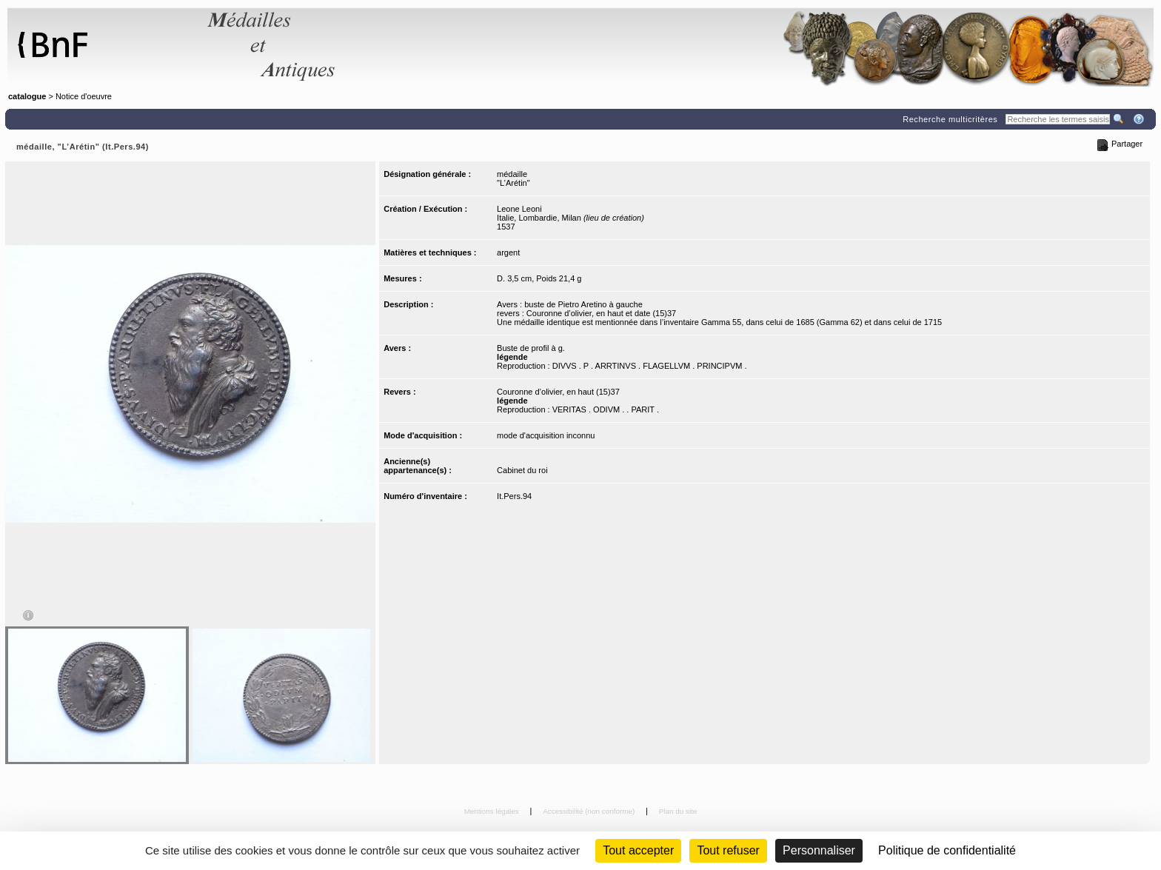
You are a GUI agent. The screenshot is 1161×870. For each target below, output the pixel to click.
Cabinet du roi (522, 470)
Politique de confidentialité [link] (947, 850)
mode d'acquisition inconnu (546, 435)
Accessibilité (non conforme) (590, 811)
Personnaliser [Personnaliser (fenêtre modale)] (819, 850)
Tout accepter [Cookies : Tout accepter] (638, 850)
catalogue (27, 96)
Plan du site (678, 811)
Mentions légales (492, 811)
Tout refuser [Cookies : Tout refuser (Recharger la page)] (728, 850)
